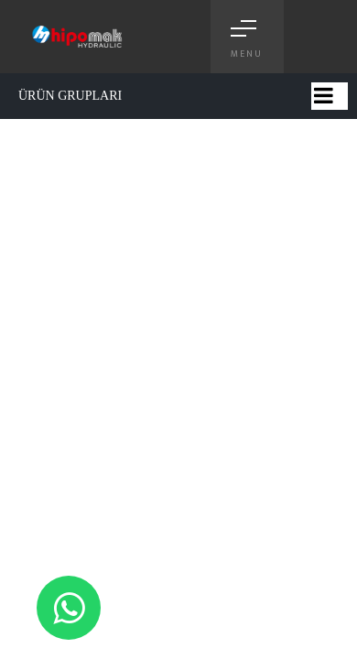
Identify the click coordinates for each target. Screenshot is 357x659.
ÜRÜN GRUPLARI (70, 96)
